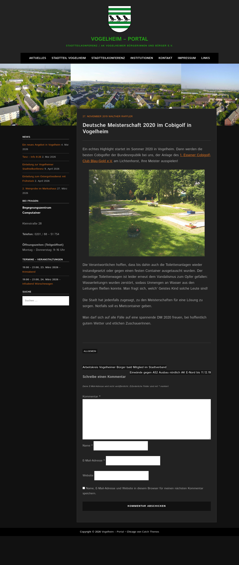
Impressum (187, 58)
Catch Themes (150, 532)
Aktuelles (37, 58)
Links (205, 58)
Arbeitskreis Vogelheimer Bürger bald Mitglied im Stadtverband (124, 367)
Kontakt (165, 58)
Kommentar (91, 396)
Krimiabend (28, 272)
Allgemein (90, 351)
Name (88, 446)
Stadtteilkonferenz (108, 58)
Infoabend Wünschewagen (37, 284)
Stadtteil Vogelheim (69, 58)
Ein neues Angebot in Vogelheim (41, 145)
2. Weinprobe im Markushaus (39, 189)
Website (88, 475)
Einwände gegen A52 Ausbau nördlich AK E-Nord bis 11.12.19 (170, 372)
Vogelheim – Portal (119, 39)
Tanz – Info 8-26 (31, 157)
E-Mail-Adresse (94, 460)
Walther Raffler (120, 116)
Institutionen (141, 58)
